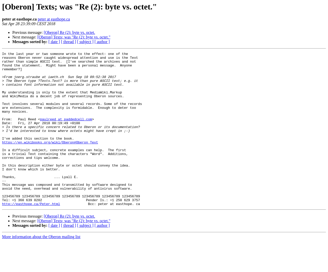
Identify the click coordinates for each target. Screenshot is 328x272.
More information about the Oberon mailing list (41, 267)
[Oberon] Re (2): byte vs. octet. (69, 32)
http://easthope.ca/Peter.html (31, 234)
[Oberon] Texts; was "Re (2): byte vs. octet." (73, 37)
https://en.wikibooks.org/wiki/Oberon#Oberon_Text (50, 160)
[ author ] (102, 42)
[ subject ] (85, 42)
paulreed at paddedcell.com (66, 133)
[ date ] (54, 42)
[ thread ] (68, 42)
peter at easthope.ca (54, 19)
